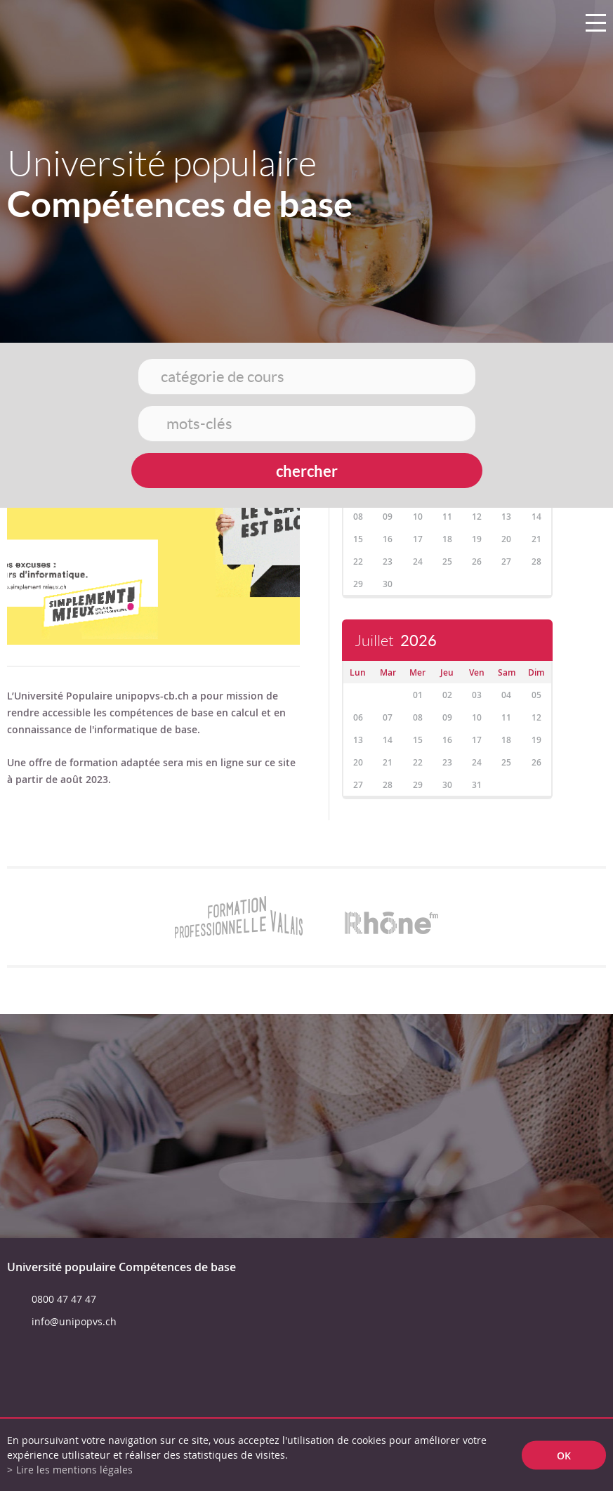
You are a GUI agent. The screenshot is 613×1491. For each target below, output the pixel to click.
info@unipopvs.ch (74, 1321)
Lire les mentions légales (74, 1469)
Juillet (396, 641)
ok (564, 1455)
